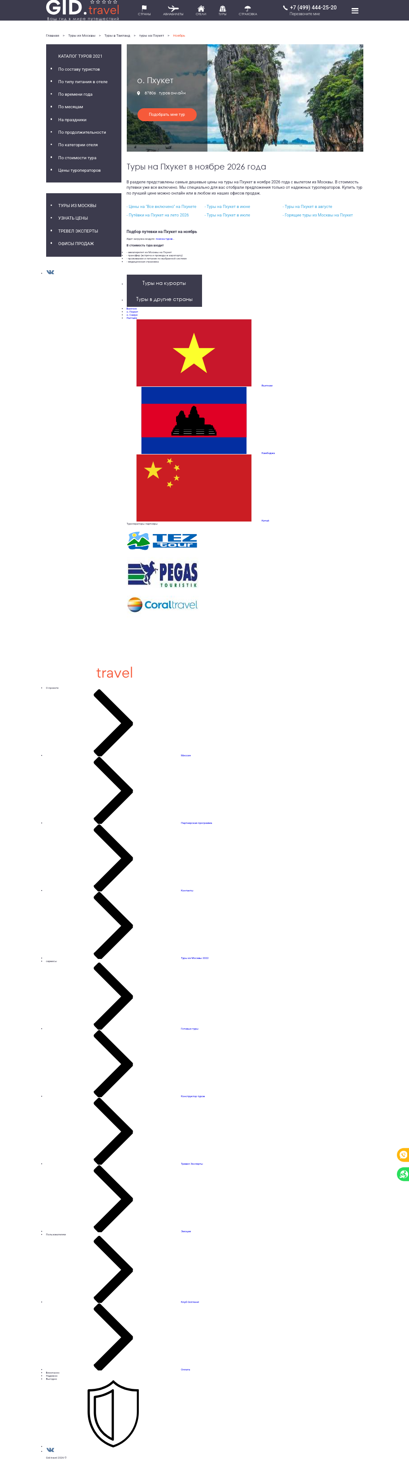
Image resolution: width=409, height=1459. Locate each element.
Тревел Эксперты (78, 231)
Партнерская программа (196, 822)
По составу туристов (79, 69)
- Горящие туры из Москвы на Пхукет (318, 215)
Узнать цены (73, 218)
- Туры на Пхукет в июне (227, 206)
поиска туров (163, 238)
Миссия (186, 755)
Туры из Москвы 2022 (195, 957)
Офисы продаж (76, 243)
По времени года (75, 94)
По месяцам (70, 106)
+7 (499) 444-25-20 (313, 7)
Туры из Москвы (81, 36)
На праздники (72, 119)
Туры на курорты (164, 283)
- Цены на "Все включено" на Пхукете (162, 206)
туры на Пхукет (151, 36)
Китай (265, 520)
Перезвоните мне (305, 14)
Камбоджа (268, 452)
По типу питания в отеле (83, 81)
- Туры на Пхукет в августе (307, 206)
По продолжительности (82, 132)
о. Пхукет (132, 311)
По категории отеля (78, 144)
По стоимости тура (77, 157)
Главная (53, 36)
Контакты (187, 890)
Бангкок (132, 308)
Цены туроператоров (79, 170)
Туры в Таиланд (117, 36)
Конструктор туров (193, 1096)
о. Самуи (132, 314)
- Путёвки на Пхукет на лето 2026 (158, 215)
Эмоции (186, 1231)
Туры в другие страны (164, 299)
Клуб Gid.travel (190, 1301)
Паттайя (132, 317)
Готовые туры (189, 1028)
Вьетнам (267, 385)
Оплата (185, 1369)
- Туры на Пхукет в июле (227, 215)
